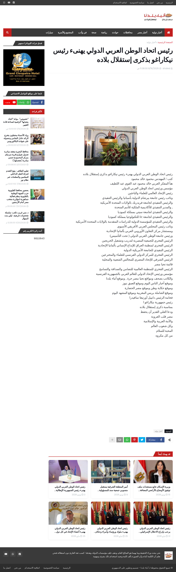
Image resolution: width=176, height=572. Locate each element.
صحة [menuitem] (94, 32)
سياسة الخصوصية (137, 2)
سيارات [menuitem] (49, 32)
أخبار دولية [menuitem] (157, 32)
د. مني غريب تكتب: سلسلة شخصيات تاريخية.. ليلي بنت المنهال (16, 215)
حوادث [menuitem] (115, 32)
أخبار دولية (151, 42)
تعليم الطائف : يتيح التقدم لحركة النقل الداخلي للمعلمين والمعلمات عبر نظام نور (17, 176)
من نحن (160, 2)
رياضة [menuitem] (104, 32)
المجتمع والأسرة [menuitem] (65, 32)
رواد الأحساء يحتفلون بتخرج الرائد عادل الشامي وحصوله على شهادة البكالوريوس (16, 138)
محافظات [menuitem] (128, 32)
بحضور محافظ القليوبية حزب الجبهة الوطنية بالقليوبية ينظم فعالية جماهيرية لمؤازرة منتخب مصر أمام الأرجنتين (17, 196)
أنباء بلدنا (145, 567)
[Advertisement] (63, 16)
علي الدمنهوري (118, 567)
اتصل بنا (150, 2)
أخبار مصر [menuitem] (142, 32)
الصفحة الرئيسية (165, 42)
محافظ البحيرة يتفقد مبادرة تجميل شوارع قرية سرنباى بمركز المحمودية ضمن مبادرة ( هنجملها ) (16, 156)
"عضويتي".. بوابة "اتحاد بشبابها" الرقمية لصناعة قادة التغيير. (15, 122)
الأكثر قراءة (37, 111)
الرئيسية (169, 2)
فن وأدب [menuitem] (82, 32)
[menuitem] (168, 32)
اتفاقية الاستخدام (120, 2)
